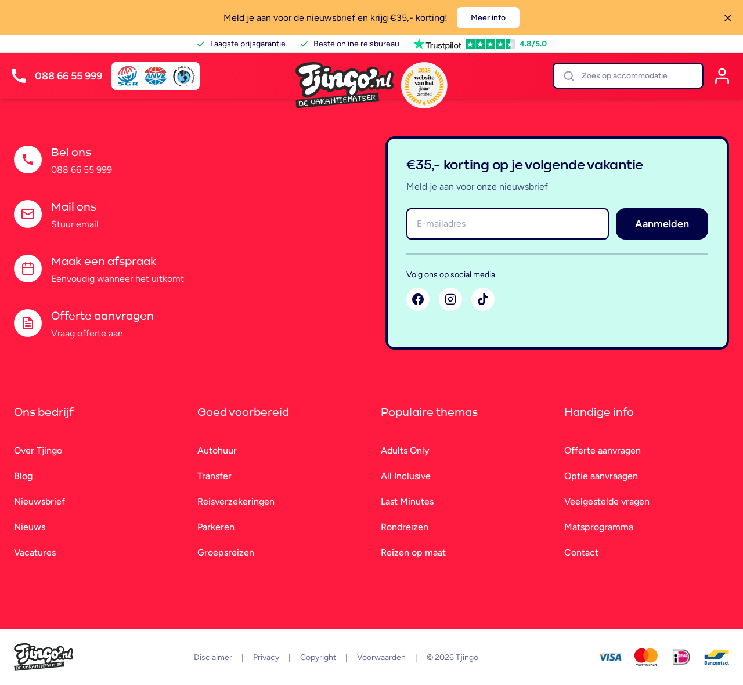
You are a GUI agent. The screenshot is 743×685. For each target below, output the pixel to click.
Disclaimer (213, 657)
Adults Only (405, 450)
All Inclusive (406, 475)
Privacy (266, 657)
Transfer (214, 475)
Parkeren (216, 526)
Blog (23, 475)
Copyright (318, 657)
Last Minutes (407, 501)
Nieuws (29, 526)
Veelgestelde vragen (607, 501)
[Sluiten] (728, 18)
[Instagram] (450, 299)
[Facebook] (418, 299)
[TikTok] (483, 299)
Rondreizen (404, 526)
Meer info (488, 18)
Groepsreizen (225, 552)
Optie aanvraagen (601, 475)
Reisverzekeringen (236, 501)
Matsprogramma (598, 526)
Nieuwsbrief (39, 501)
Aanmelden (662, 224)
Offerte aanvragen (602, 450)
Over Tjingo (38, 450)
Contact (581, 552)
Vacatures (35, 552)
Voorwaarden (381, 657)
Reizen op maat (413, 552)
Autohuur (217, 450)
